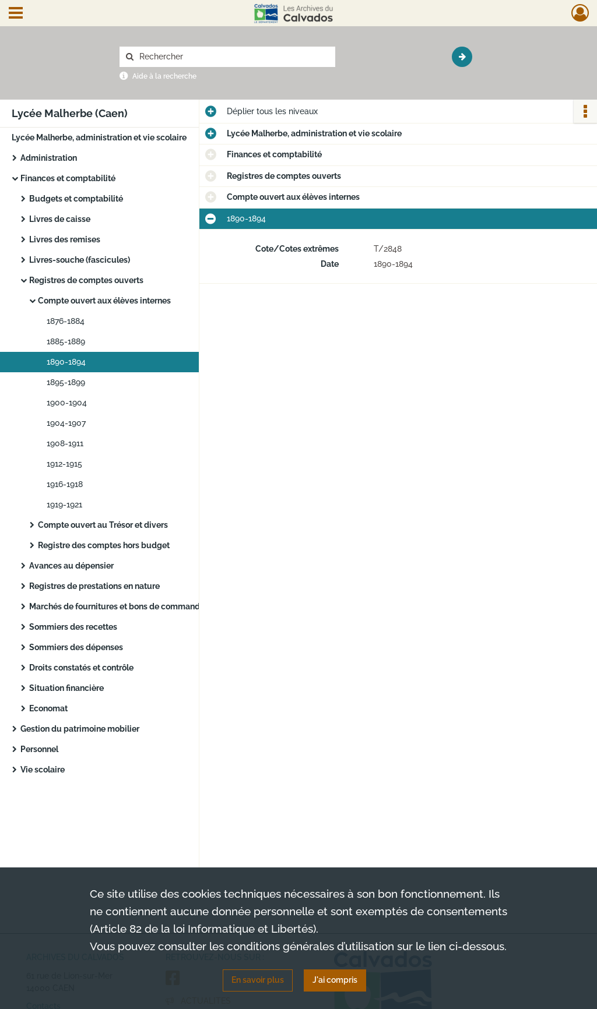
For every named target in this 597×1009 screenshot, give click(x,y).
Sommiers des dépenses (76, 647)
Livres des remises (64, 239)
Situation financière (66, 688)
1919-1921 (64, 504)
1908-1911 (65, 443)
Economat (48, 708)
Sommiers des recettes (73, 626)
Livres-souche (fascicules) (79, 259)
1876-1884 (66, 321)
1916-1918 (65, 484)
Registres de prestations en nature (94, 586)
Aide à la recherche (164, 76)
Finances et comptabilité (67, 178)
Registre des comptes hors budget (104, 545)
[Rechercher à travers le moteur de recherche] (233, 57)
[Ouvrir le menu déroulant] (16, 14)
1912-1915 (64, 463)
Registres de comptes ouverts (86, 280)
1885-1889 (66, 341)
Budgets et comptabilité (76, 198)
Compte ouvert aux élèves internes (104, 300)
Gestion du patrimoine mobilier (79, 728)
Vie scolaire (42, 769)
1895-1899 (66, 382)
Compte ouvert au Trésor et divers (103, 525)
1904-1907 (66, 423)
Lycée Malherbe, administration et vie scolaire (99, 137)
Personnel (39, 749)
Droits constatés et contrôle (81, 667)
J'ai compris (334, 980)
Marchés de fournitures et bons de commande (117, 606)
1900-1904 (67, 402)
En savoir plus (257, 980)
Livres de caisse (59, 219)
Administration (48, 158)
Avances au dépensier (71, 565)
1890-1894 (66, 361)
